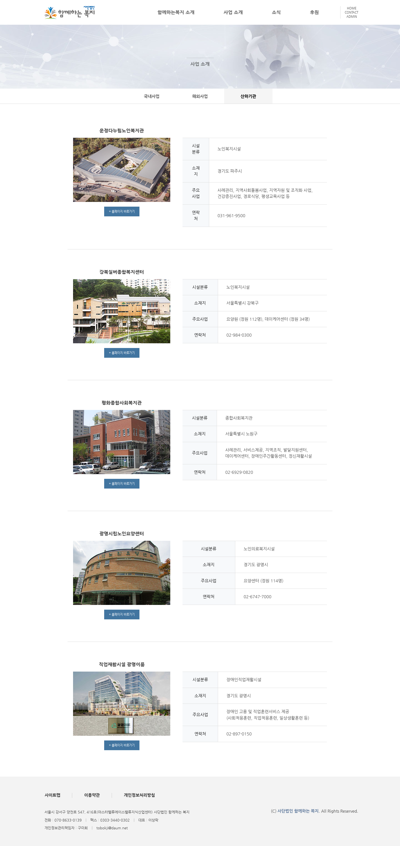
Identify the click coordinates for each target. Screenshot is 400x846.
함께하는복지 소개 (176, 12)
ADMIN (351, 16)
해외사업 (200, 96)
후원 (314, 12)
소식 (276, 12)
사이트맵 (52, 795)
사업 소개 (233, 12)
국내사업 (151, 96)
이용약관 (92, 795)
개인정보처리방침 (140, 795)
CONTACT (351, 12)
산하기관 (249, 96)
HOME (351, 8)
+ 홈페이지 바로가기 (122, 211)
